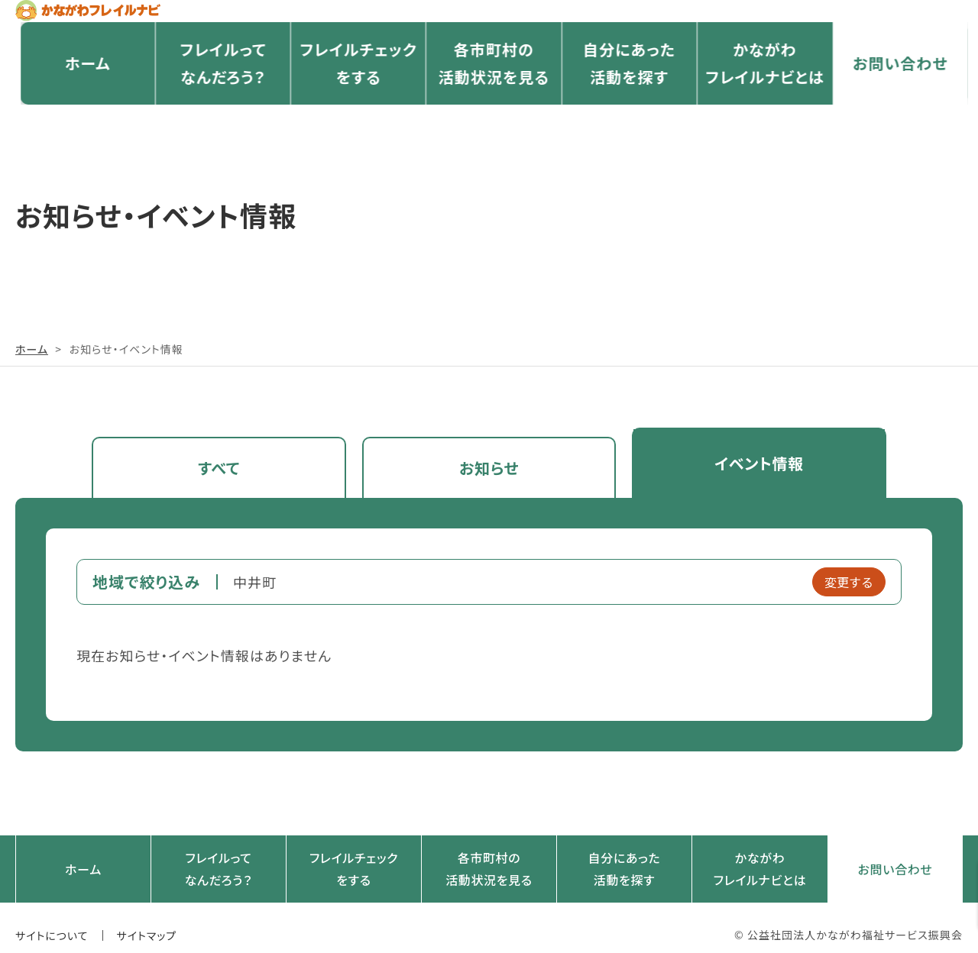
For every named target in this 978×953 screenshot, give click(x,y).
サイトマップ (147, 920)
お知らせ (489, 463)
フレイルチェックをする (353, 99)
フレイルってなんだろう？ (218, 99)
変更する (848, 574)
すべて (218, 463)
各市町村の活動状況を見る (489, 99)
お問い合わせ (895, 99)
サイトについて (52, 920)
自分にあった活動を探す (624, 99)
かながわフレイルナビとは (760, 99)
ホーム (82, 99)
